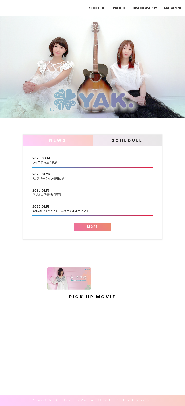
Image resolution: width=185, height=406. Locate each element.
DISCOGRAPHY (145, 8)
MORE (92, 226)
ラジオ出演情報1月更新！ (92, 192)
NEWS (58, 140)
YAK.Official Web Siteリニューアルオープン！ (92, 208)
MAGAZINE (173, 8)
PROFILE (119, 8)
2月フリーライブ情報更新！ (92, 176)
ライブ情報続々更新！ (92, 160)
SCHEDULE (97, 8)
